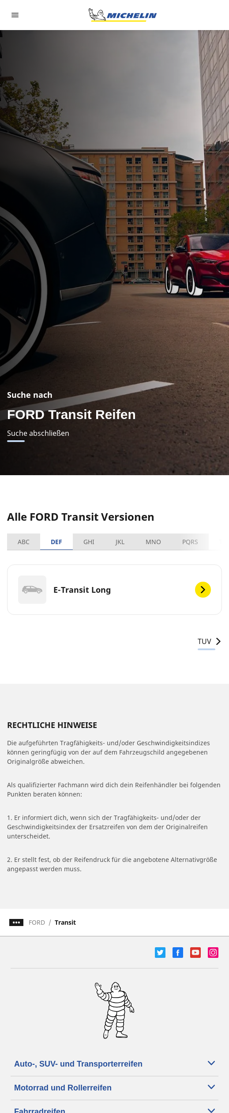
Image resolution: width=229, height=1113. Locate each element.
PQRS (190, 541)
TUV (210, 641)
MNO (153, 541)
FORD (37, 922)
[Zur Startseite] (122, 15)
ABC (24, 541)
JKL (120, 541)
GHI (88, 541)
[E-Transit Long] (114, 589)
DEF (56, 541)
